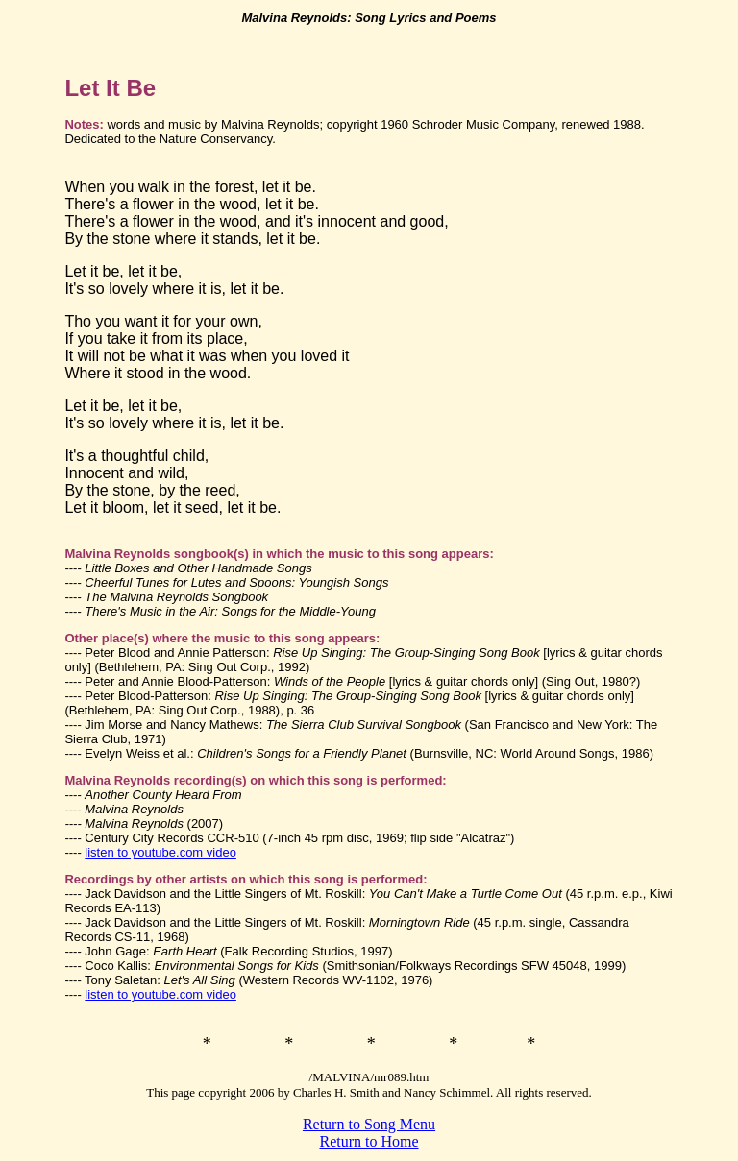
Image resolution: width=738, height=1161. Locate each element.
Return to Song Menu (369, 1124)
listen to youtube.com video (160, 852)
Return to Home (368, 1141)
